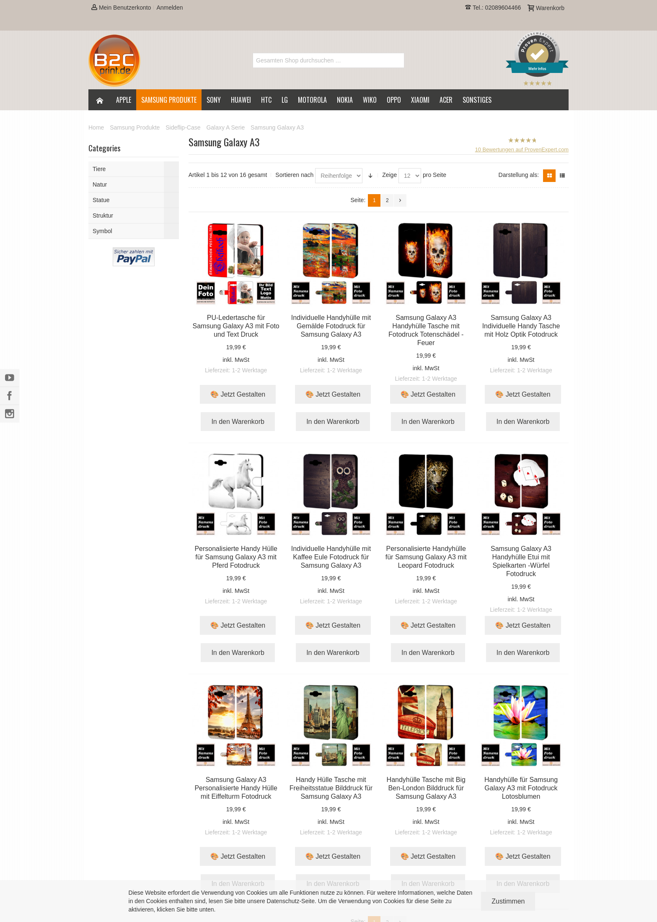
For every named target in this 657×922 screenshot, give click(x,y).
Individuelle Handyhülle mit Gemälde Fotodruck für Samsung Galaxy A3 (331, 326)
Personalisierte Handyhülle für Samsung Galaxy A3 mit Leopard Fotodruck (426, 557)
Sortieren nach (294, 174)
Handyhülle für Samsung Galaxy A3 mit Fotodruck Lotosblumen (521, 788)
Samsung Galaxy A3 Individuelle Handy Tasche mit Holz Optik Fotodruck (521, 326)
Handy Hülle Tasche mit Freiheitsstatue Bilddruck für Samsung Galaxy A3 (331, 788)
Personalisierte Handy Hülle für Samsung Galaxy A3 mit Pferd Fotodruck (235, 557)
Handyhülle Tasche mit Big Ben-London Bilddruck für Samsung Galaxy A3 (426, 788)
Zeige (389, 174)
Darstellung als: (519, 174)
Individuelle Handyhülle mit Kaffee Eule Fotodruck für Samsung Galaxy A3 (331, 557)
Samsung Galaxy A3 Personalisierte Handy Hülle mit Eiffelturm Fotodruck (235, 788)
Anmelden (169, 7)
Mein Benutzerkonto (121, 7)
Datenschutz (283, 901)
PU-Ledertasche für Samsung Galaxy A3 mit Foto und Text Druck (236, 326)
